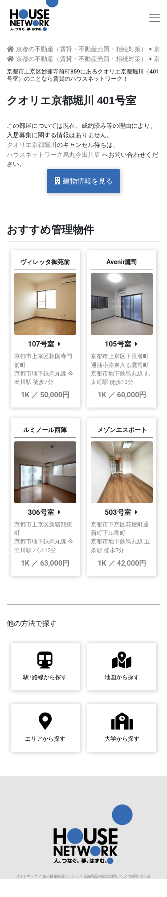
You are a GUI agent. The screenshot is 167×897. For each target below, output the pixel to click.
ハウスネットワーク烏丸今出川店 (53, 155)
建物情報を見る (83, 181)
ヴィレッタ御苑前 (45, 262)
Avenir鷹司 (121, 262)
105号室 (118, 344)
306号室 (41, 512)
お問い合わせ (140, 876)
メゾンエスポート (122, 430)
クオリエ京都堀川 (32, 145)
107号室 (41, 344)
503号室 (118, 512)
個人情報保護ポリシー (60, 876)
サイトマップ (26, 876)
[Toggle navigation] (154, 18)
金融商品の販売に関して (103, 876)
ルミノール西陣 (45, 430)
